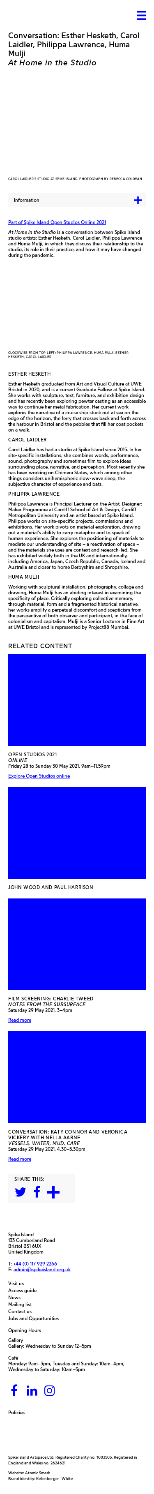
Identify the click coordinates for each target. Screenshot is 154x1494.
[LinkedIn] (32, 1391)
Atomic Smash (38, 1473)
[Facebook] (14, 1391)
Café (13, 1358)
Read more (19, 1020)
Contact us (22, 1311)
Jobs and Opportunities (35, 1318)
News (16, 1297)
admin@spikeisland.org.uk (42, 1269)
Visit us (18, 1283)
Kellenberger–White (54, 1478)
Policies (18, 1412)
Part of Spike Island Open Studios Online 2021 (57, 222)
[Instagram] (50, 1391)
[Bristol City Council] (83, 1435)
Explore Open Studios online (39, 776)
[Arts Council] (28, 1435)
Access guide (24, 1290)
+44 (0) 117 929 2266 (35, 1264)
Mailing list (22, 1304)
